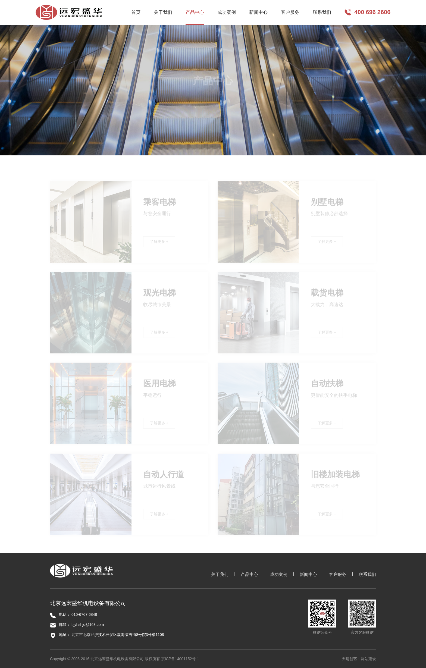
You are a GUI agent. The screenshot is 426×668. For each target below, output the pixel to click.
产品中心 (249, 574)
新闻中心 (308, 574)
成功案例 (278, 574)
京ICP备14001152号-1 (180, 659)
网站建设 (368, 659)
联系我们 (367, 574)
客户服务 (337, 574)
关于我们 (219, 574)
